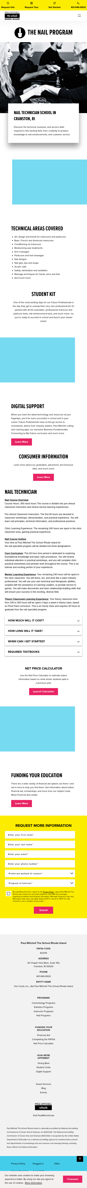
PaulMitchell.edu (46, 1115)
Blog (43, 1088)
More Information (33, 1182)
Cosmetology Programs (43, 1003)
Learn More (21, 441)
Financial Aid (43, 1035)
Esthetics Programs (43, 1007)
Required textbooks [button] (23, 652)
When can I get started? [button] (26, 641)
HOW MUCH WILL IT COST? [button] (26, 620)
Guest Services (43, 1084)
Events (43, 1092)
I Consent (72, 1179)
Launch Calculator (43, 691)
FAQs (57, 1163)
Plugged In (38, 1163)
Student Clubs (43, 1067)
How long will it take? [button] (25, 631)
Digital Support (43, 1071)
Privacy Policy (48, 892)
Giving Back (44, 1063)
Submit (43, 910)
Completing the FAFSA (43, 1039)
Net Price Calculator (43, 1043)
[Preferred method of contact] (40, 873)
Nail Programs (43, 1015)
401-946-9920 (43, 976)
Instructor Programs (43, 1011)
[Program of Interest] (40, 883)
